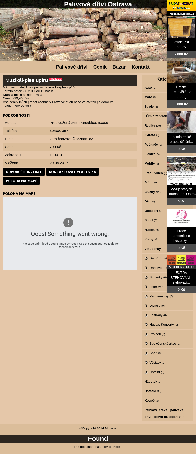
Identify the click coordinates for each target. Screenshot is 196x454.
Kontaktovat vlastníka (72, 171)
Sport (156, 353)
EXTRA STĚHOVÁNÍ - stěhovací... (181, 277)
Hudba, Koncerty (164, 324)
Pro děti (157, 334)
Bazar (119, 67)
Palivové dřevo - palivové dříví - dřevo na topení (164, 413)
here (116, 447)
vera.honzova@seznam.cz (71, 139)
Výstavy (157, 362)
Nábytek (153, 381)
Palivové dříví (72, 67)
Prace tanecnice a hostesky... (181, 236)
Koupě (152, 400)
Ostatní (157, 372)
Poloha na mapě (21, 180)
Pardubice (87, 123)
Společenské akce (165, 343)
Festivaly (158, 315)
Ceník (100, 67)
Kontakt (141, 67)
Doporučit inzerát (24, 171)
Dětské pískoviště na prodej (181, 92)
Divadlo (157, 305)
